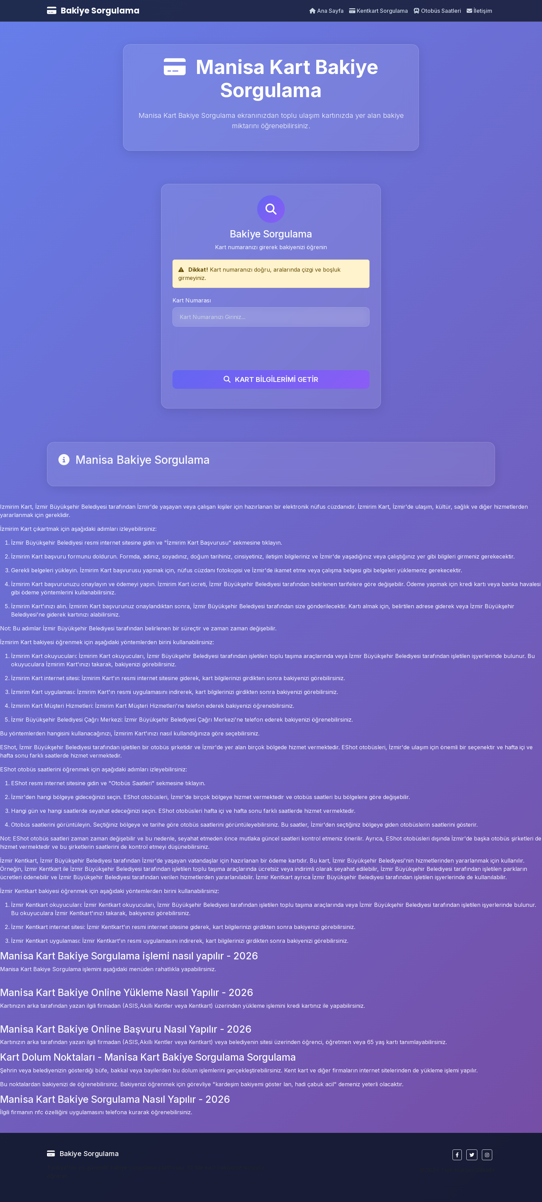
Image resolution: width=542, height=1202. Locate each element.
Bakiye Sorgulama (93, 10)
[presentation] (225, 348)
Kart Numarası (191, 300)
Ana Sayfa (326, 10)
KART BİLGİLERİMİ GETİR (271, 379)
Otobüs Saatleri (437, 10)
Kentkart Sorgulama (378, 10)
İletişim (479, 10)
